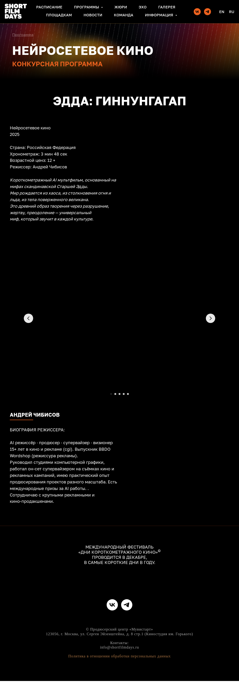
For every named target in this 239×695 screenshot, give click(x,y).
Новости (93, 15)
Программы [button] (87, 7)
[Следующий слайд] (210, 334)
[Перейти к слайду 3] (119, 394)
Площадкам (59, 15)
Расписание (49, 7)
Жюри (120, 7)
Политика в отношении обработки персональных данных (119, 670)
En (221, 11)
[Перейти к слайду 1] (111, 394)
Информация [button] (159, 15)
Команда (123, 15)
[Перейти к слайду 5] (128, 394)
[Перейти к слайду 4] (124, 394)
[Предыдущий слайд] (28, 334)
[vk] (197, 11)
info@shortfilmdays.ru (119, 661)
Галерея (166, 7)
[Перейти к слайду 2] (115, 394)
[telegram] (207, 11)
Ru (231, 11)
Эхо (143, 7)
